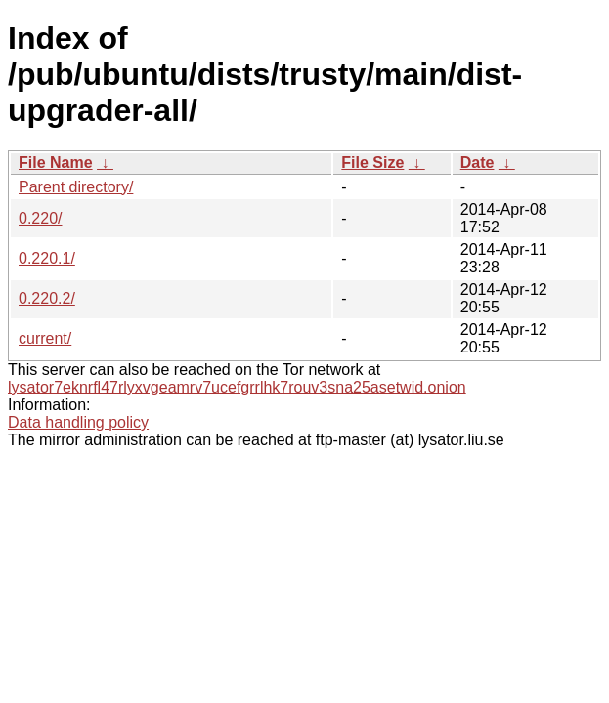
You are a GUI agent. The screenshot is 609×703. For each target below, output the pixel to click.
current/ (45, 338)
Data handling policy (78, 422)
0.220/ (40, 218)
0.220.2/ (47, 298)
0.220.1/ (47, 258)
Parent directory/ (76, 187)
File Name (56, 162)
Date (477, 162)
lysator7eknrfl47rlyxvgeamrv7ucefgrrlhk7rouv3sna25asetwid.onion (237, 387)
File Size (372, 162)
